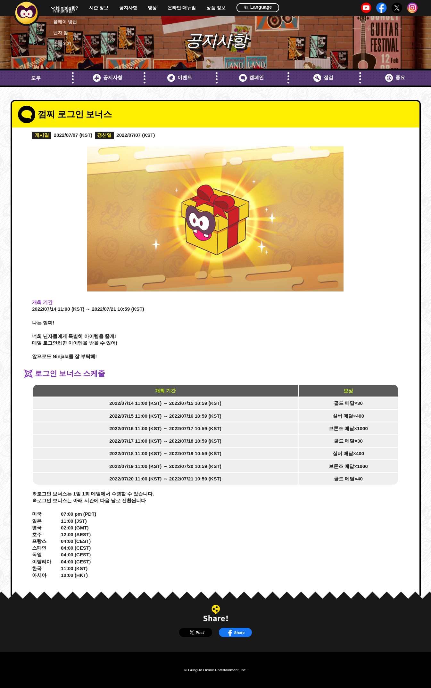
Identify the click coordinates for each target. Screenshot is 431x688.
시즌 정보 (98, 7)
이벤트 (179, 78)
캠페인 (251, 78)
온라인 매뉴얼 (182, 7)
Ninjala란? (67, 8)
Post (195, 632)
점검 (323, 78)
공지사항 (128, 7)
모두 (36, 78)
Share (235, 632)
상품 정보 (216, 7)
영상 (152, 7)
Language (258, 7)
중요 (395, 78)
